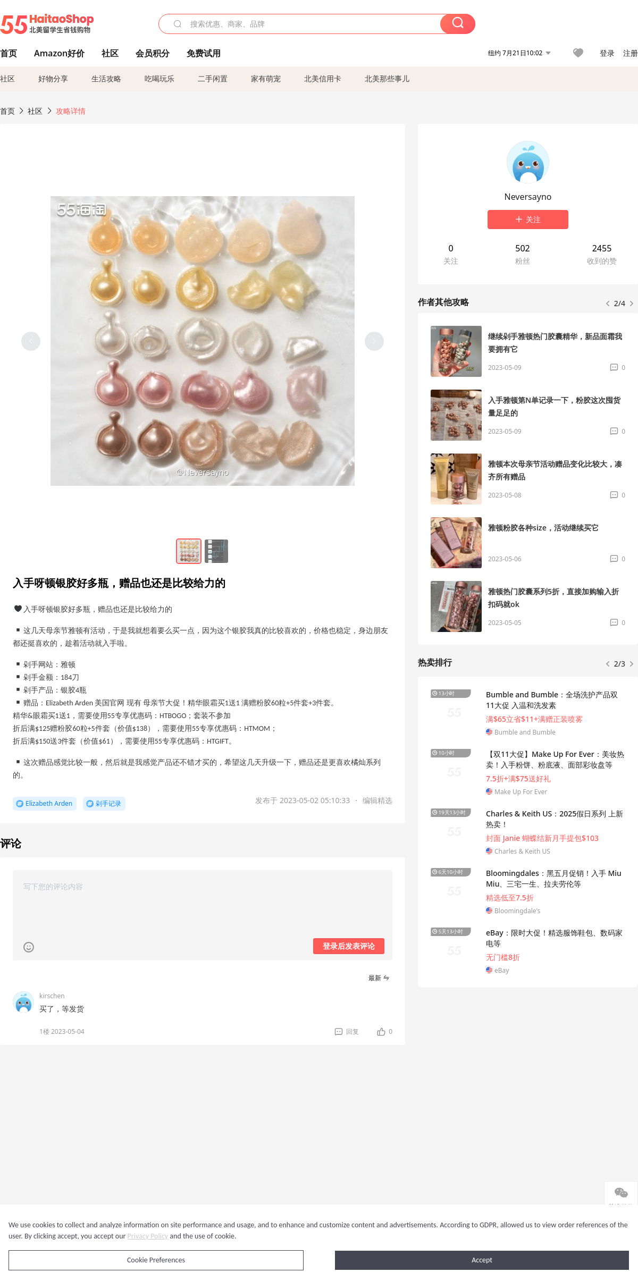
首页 (7, 111)
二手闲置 (213, 78)
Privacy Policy (148, 1236)
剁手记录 (108, 803)
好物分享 (53, 78)
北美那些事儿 (387, 78)
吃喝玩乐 (159, 78)
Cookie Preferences (156, 1260)
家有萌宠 (266, 78)
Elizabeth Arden (49, 803)
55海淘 (47, 24)
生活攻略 (106, 78)
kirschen (52, 995)
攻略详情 (71, 111)
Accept (482, 1260)
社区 (7, 78)
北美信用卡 (322, 78)
